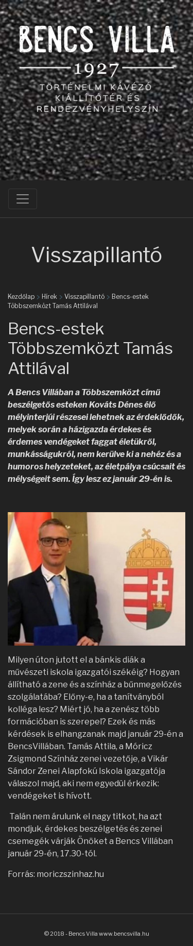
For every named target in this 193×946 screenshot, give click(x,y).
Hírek (49, 296)
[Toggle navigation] (22, 199)
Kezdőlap (21, 296)
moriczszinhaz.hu (70, 874)
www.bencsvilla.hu (124, 933)
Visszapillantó (84, 296)
